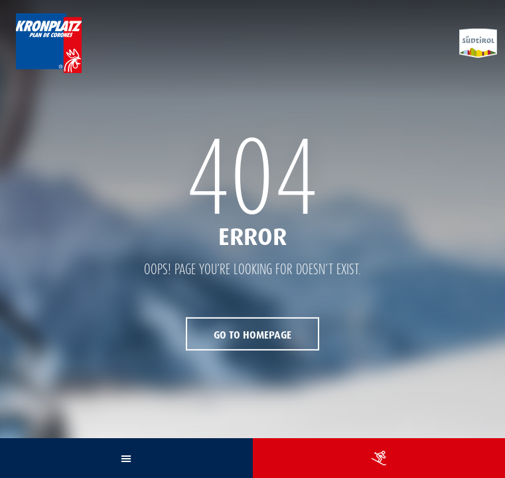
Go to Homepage (252, 335)
